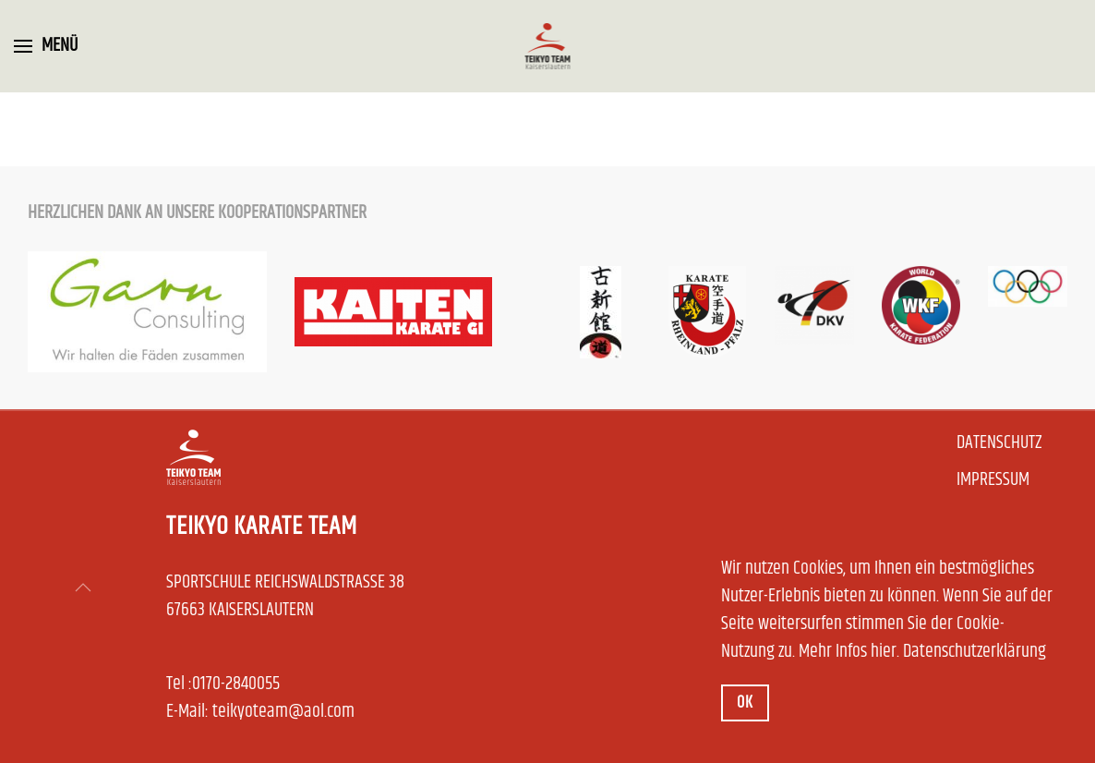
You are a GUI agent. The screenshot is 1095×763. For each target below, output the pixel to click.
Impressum (993, 480)
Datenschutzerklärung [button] (974, 651)
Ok (745, 703)
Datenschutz (999, 443)
